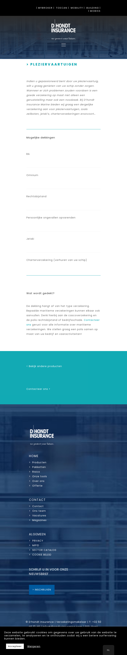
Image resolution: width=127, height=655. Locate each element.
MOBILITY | (78, 7)
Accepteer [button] (15, 646)
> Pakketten (37, 467)
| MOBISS (94, 11)
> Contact (37, 506)
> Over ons (37, 481)
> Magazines (38, 520)
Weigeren (33, 646)
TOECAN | (62, 7)
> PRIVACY (36, 540)
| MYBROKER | (45, 7)
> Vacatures (37, 515)
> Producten (37, 462)
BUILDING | (93, 7)
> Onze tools (38, 476)
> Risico (34, 471)
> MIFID (34, 545)
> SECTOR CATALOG (42, 550)
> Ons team (37, 511)
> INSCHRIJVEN (41, 589)
